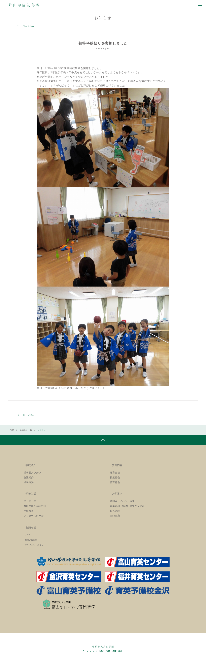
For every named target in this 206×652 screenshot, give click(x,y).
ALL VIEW (28, 26)
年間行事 (29, 515)
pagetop (103, 444)
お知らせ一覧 (26, 434)
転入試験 (115, 515)
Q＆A (27, 538)
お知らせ (31, 531)
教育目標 (115, 477)
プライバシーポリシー (35, 549)
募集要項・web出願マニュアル (127, 510)
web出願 (115, 519)
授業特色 (115, 481)
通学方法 (29, 486)
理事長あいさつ (32, 477)
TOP (12, 434)
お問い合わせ (31, 544)
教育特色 (115, 486)
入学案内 (117, 498)
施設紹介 (29, 481)
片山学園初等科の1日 (36, 510)
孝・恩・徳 (30, 505)
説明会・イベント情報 (122, 505)
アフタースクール (34, 519)
